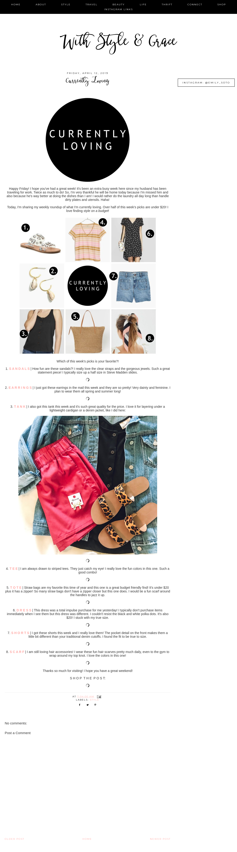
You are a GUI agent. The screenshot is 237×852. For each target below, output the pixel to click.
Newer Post (160, 838)
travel (91, 4)
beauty (118, 4)
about (41, 4)
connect (194, 4)
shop (221, 4)
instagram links (118, 9)
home (16, 4)
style (66, 4)
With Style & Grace (118, 43)
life (143, 4)
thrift (167, 4)
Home (87, 838)
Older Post (14, 838)
